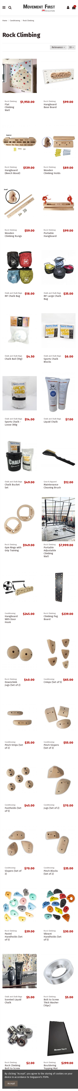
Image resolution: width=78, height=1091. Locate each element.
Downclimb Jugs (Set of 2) (12, 684)
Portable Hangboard (50, 235)
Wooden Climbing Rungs (13, 235)
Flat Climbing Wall (9, 107)
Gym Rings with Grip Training (13, 549)
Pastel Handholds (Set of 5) (13, 936)
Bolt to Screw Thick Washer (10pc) (51, 1002)
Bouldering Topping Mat (51, 1067)
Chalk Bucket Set (12, 486)
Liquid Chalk (51, 421)
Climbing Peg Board (51, 618)
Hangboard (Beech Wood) (12, 172)
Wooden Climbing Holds (52, 172)
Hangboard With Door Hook (11, 619)
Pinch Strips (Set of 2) (14, 746)
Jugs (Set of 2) (51, 808)
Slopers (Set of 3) (13, 872)
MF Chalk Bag (12, 296)
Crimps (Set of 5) (53, 682)
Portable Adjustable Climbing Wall (50, 552)
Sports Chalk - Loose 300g (13, 423)
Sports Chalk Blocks (51, 360)
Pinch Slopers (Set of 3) (51, 746)
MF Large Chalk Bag (52, 297)
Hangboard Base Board (50, 106)
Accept (11, 1083)
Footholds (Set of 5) (13, 809)
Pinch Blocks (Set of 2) (51, 872)
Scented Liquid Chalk (13, 1001)
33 (71, 47)
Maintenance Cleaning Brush (52, 486)
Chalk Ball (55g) (13, 358)
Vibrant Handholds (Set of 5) (52, 936)
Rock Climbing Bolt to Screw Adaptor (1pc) (12, 1068)
